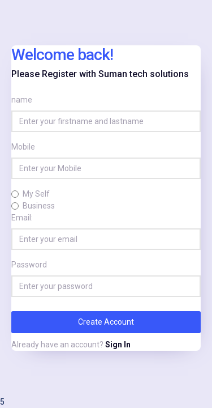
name (21, 99)
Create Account (106, 321)
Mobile (23, 146)
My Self (36, 193)
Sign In (118, 344)
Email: (22, 217)
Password (29, 264)
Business (39, 205)
